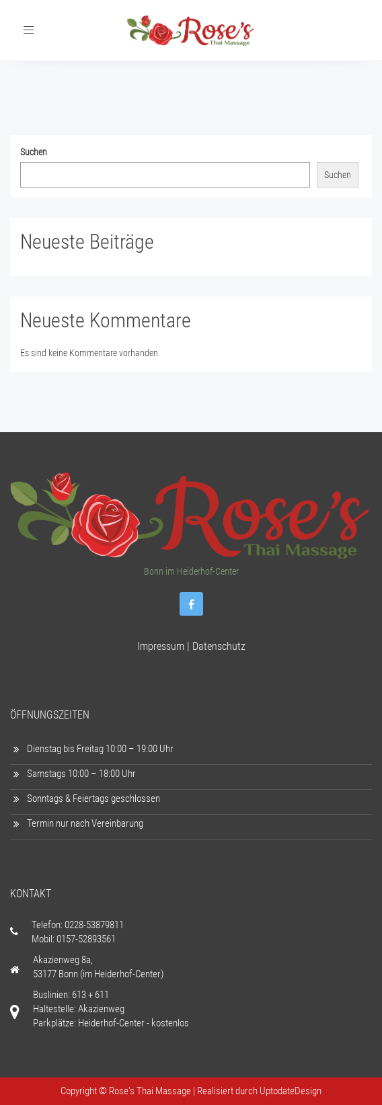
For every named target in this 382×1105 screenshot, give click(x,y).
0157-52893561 (86, 939)
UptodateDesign (290, 1091)
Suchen (33, 152)
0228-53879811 (94, 925)
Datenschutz (218, 646)
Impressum (160, 646)
